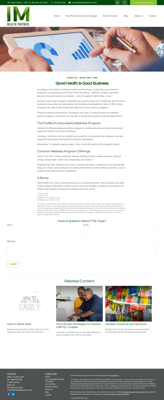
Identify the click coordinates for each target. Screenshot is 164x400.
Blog (47, 392)
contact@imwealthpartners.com (82, 3)
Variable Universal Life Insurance (125, 324)
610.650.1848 (18, 377)
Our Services (50, 384)
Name (10, 225)
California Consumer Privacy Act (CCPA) (135, 392)
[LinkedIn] (117, 2)
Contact (48, 395)
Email (85, 225)
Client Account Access (143, 3)
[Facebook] (124, 2)
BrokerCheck (115, 375)
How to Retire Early (19, 324)
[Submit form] (13, 264)
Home (47, 377)
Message (11, 241)
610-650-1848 (58, 3)
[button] (57, 16)
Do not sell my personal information (118, 394)
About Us (49, 389)
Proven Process (51, 387)
